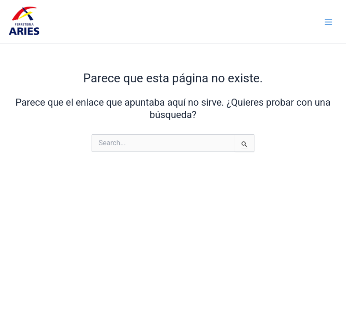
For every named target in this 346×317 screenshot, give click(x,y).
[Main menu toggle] (328, 21)
